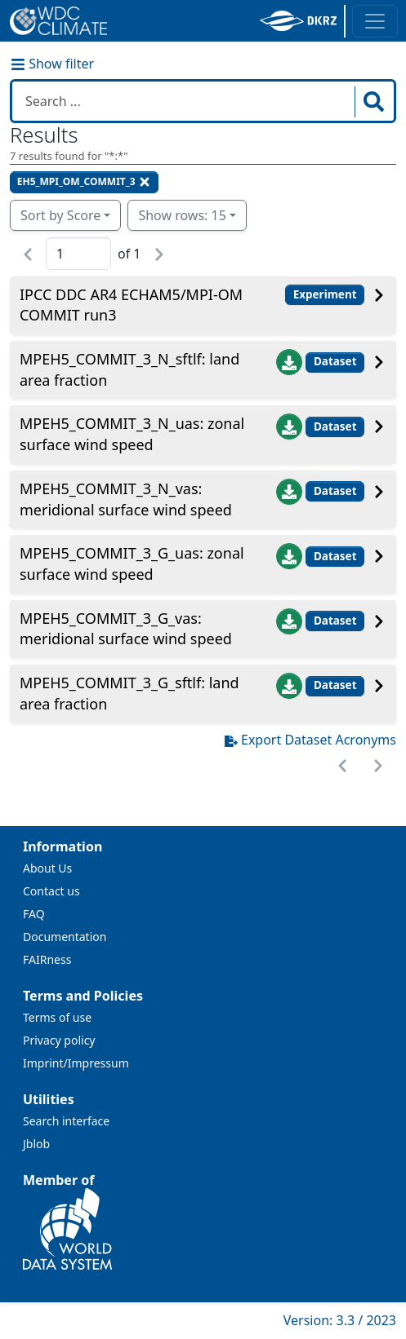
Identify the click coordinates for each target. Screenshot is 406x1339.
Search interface (66, 1121)
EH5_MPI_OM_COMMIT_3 (84, 181)
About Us (47, 868)
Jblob (36, 1143)
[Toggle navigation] (375, 21)
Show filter (52, 64)
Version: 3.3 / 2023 (339, 1320)
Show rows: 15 (181, 215)
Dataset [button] (335, 361)
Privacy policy (59, 1040)
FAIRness (47, 959)
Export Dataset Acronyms (310, 740)
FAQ (34, 913)
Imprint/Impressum (76, 1063)
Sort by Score (60, 215)
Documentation (64, 936)
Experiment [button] (325, 294)
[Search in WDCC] (185, 101)
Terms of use (57, 1017)
